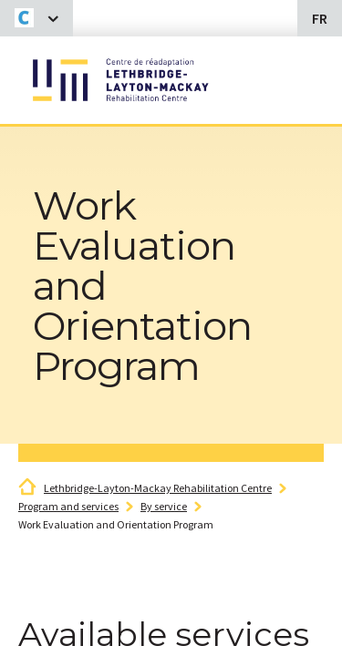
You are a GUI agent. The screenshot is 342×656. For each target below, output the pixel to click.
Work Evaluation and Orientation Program (115, 524)
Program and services (68, 506)
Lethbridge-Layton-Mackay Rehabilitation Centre (158, 488)
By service (163, 506)
